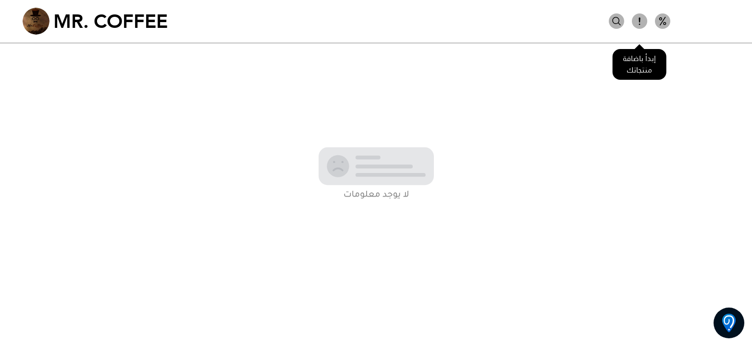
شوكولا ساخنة (703, 21)
